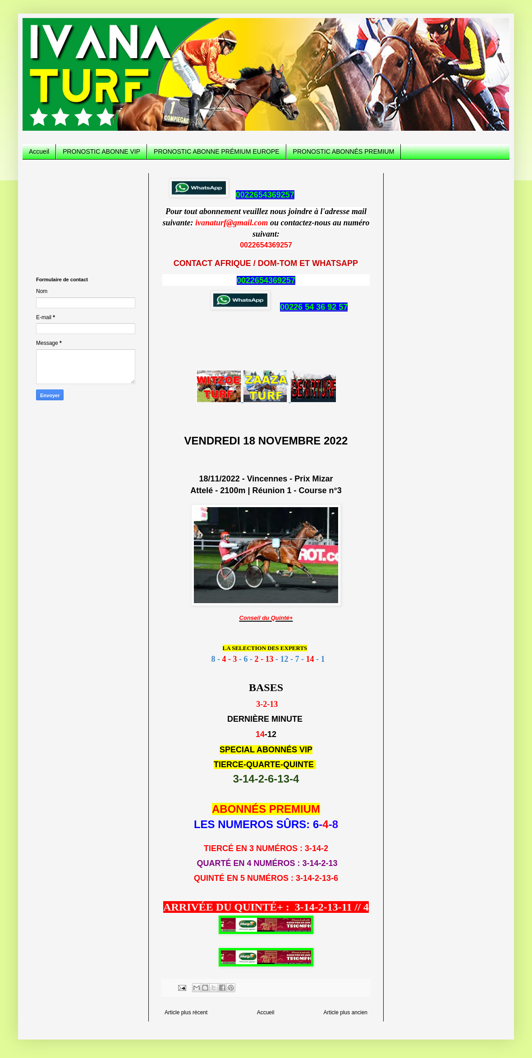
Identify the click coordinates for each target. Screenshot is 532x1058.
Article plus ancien (345, 1012)
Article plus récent (186, 1012)
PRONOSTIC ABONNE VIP (101, 151)
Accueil (39, 151)
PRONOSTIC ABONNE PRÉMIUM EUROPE (216, 151)
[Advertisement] (85, 218)
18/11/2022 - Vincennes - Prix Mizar (266, 478)
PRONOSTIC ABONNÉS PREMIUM (343, 151)
